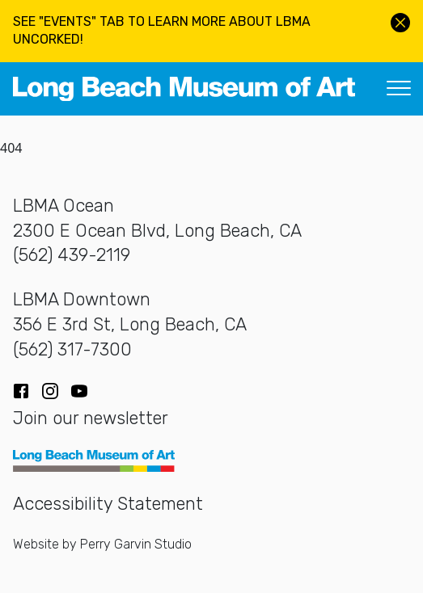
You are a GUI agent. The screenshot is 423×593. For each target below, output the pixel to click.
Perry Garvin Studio (136, 544)
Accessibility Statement (108, 503)
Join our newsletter (90, 417)
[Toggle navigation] (398, 89)
